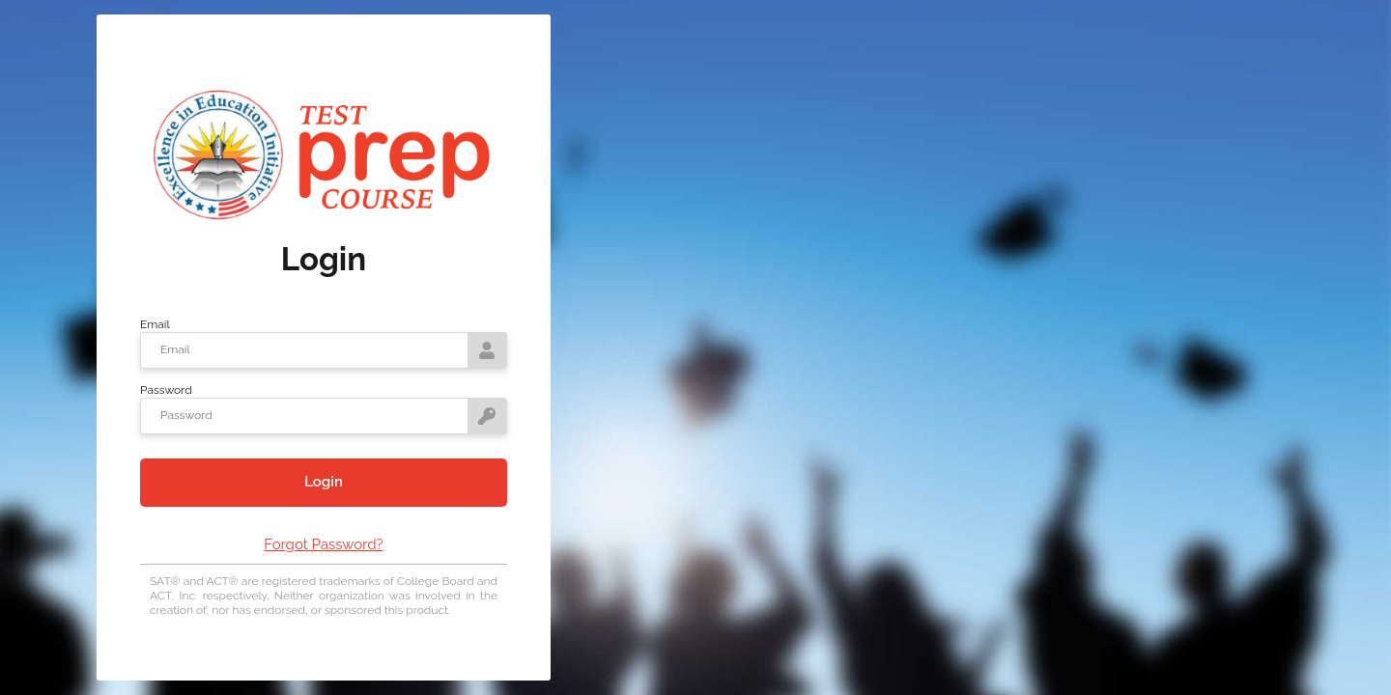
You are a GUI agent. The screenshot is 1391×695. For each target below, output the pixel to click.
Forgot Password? (323, 544)
